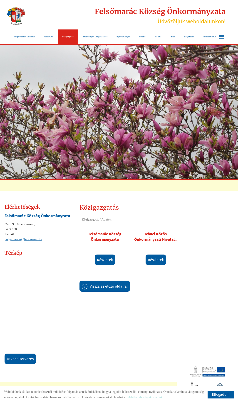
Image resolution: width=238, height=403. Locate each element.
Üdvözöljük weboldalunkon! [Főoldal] (160, 16)
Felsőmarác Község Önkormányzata (105, 237)
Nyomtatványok (123, 37)
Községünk (48, 37)
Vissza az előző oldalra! (109, 286)
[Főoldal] (16, 16)
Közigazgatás (68, 37)
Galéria (158, 37)
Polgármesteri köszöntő (24, 37)
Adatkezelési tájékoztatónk (145, 397)
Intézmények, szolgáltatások (95, 37)
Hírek (173, 37)
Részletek (105, 260)
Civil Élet (142, 37)
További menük (213, 36)
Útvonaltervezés (20, 359)
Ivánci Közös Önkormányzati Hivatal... (155, 237)
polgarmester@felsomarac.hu (23, 239)
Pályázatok (189, 37)
